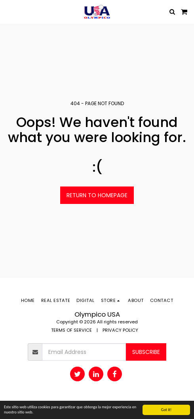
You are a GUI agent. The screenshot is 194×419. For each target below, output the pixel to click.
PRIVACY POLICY (120, 330)
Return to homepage (97, 195)
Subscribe (146, 352)
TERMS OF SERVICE (71, 330)
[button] (8, 11)
